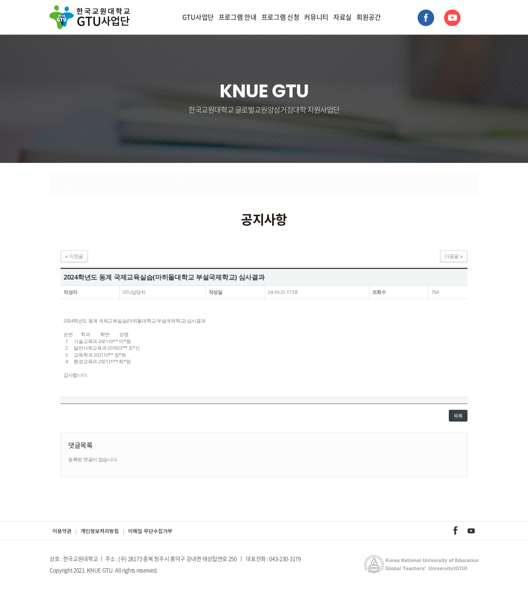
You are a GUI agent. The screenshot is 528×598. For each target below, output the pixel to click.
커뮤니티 (316, 17)
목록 (458, 415)
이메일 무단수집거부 (150, 531)
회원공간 (368, 17)
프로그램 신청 (280, 17)
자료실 (342, 17)
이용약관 (62, 531)
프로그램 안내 (238, 17)
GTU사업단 (198, 17)
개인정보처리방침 (100, 531)
